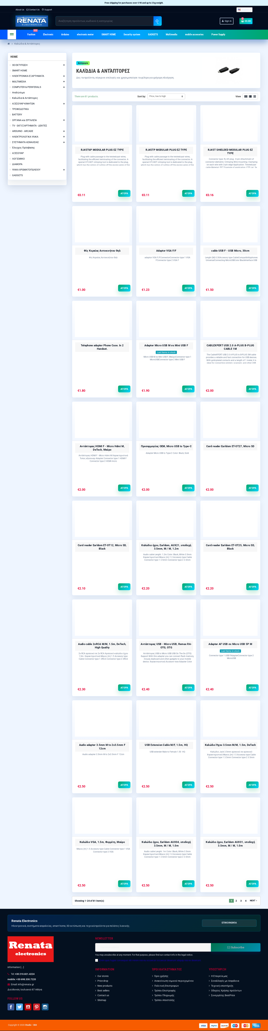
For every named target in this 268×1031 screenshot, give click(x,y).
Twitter (19, 1007)
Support (47, 9)
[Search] (109, 21)
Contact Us (33, 9)
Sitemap (101, 1000)
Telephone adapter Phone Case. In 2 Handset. (102, 347)
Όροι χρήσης (161, 976)
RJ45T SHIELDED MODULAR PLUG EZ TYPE (230, 151)
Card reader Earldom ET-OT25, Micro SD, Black (230, 547)
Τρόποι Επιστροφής (165, 991)
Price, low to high (157, 96)
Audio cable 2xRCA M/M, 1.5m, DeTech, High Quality (102, 646)
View (238, 96)
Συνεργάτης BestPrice (223, 995)
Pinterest (36, 1007)
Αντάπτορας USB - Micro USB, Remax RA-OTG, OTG (166, 646)
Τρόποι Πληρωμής (164, 995)
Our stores (103, 976)
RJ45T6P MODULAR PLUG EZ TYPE (102, 149)
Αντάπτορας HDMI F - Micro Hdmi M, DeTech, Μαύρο (102, 448)
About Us (20, 9)
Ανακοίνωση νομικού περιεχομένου (174, 981)
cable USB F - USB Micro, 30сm (230, 250)
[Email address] (153, 947)
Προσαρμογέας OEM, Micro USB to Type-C (166, 446)
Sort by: (141, 96)
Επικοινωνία (229, 923)
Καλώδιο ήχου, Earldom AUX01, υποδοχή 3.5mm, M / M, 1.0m (230, 844)
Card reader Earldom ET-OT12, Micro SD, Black (102, 547)
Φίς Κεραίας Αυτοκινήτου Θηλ (102, 250)
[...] (22, 967)
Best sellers (103, 991)
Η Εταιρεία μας (219, 976)
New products (104, 986)
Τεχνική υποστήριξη (222, 986)
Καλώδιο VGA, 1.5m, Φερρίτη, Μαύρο (102, 842)
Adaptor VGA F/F (166, 250)
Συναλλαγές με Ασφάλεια (225, 981)
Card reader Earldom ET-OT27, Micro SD (230, 446)
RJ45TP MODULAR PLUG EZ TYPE (166, 149)
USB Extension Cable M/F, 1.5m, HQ (166, 745)
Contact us (103, 995)
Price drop (102, 981)
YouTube (28, 1007)
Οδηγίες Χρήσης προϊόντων (226, 991)
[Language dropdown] (244, 9)
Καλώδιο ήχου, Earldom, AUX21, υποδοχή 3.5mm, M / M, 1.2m (166, 547)
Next (254, 901)
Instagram (45, 1007)
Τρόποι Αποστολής (164, 1000)
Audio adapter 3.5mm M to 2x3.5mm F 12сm (102, 747)
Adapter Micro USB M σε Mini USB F (166, 345)
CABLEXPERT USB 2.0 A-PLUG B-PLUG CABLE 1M (230, 347)
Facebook (11, 1007)
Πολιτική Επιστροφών (166, 986)
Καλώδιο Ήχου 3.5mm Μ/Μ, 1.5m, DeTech (230, 745)
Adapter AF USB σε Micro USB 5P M (230, 644)
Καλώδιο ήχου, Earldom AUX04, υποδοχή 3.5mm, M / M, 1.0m (166, 844)
